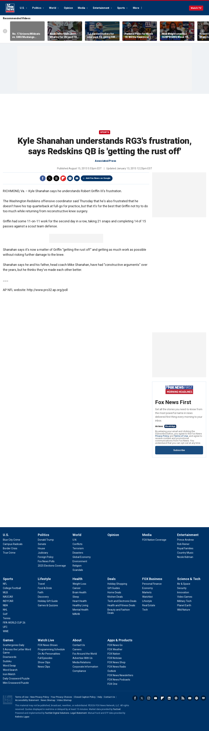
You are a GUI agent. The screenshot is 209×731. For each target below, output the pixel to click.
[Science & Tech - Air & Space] (183, 583)
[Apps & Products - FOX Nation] (113, 653)
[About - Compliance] (79, 671)
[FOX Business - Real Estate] (148, 605)
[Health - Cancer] (77, 588)
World (53, 7)
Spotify (196, 698)
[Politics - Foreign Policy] (45, 557)
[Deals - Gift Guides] (113, 588)
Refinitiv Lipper (22, 717)
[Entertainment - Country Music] (185, 552)
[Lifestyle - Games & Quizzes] (48, 605)
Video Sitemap (64, 700)
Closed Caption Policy (85, 697)
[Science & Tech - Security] (181, 588)
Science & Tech (188, 579)
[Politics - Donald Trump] (46, 539)
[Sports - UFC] (5, 626)
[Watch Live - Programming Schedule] (51, 649)
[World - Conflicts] (77, 544)
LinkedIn (169, 698)
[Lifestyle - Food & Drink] (45, 588)
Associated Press (105, 160)
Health (77, 579)
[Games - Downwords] (9, 657)
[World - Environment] (80, 561)
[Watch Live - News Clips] (44, 666)
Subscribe (179, 450)
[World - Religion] (77, 565)
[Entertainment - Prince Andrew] (185, 539)
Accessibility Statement (27, 700)
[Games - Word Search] (10, 669)
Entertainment (101, 7)
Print (70, 178)
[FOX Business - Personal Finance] (152, 583)
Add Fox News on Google (98, 178)
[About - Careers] (77, 649)
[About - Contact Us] (79, 645)
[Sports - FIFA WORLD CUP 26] (14, 622)
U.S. (22, 7)
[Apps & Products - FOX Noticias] (114, 658)
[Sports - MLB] (5, 592)
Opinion (68, 7)
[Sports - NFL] (5, 583)
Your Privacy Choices (61, 697)
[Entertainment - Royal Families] (185, 548)
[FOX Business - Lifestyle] (147, 601)
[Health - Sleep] (76, 596)
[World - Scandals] (78, 570)
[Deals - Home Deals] (114, 592)
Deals (111, 579)
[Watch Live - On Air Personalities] (49, 653)
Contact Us (109, 697)
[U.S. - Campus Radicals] (13, 544)
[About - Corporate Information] (85, 666)
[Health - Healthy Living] (80, 605)
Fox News (10, 8)
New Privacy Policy (39, 697)
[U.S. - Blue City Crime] (11, 539)
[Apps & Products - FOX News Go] (115, 645)
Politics (37, 7)
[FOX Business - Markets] (147, 592)
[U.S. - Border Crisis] (10, 548)
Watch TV (196, 8)
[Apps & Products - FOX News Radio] (116, 666)
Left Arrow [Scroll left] (5, 31)
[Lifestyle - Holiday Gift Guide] (48, 601)
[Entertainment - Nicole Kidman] (185, 557)
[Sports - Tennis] (6, 618)
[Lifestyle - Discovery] (43, 596)
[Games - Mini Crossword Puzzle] (16, 682)
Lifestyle (44, 579)
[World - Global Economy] (82, 557)
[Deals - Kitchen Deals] (115, 596)
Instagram (148, 698)
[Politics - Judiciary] (43, 552)
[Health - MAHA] (76, 614)
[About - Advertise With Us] (83, 658)
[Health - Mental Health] (80, 609)
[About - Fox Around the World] (85, 653)
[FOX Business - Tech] (145, 609)
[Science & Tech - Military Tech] (184, 601)
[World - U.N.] (75, 539)
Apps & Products (119, 640)
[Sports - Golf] (5, 614)
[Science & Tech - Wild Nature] (183, 609)
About (77, 640)
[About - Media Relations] (82, 662)
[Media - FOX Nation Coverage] (154, 539)
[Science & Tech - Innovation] (183, 592)
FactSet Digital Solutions (57, 713)
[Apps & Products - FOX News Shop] (116, 662)
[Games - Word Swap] (9, 665)
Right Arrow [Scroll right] (202, 31)
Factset (117, 709)
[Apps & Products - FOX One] (112, 683)
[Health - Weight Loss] (79, 583)
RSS (183, 698)
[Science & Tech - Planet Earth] (184, 605)
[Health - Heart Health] (80, 601)
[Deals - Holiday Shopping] (117, 583)
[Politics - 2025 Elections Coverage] (52, 565)
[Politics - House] (41, 548)
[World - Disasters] (78, 552)
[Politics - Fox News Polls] (46, 561)
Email (77, 178)
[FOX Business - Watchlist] (147, 596)
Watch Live (46, 640)
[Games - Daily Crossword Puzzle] (16, 678)
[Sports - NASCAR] (8, 596)
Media (82, 7)
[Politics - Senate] (42, 544)
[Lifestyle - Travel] (41, 583)
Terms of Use (181, 436)
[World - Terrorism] (78, 548)
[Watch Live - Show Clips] (44, 662)
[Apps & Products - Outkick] (111, 671)
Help (100, 697)
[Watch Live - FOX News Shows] (48, 645)
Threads (56, 178)
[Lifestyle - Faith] (40, 592)
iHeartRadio (203, 698)
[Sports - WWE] (6, 631)
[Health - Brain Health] (79, 592)
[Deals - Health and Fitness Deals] (121, 605)
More (136, 7)
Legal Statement (78, 713)
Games (8, 640)
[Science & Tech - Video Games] (184, 596)
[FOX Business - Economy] (147, 588)
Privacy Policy (162, 436)
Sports (121, 7)
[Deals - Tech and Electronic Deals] (121, 601)
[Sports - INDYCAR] (8, 601)
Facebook (43, 178)
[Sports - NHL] (5, 609)
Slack (176, 698)
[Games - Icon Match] (9, 674)
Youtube (155, 698)
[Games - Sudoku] (7, 661)
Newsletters (189, 698)
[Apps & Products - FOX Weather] (114, 649)
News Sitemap (48, 700)
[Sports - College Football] (12, 588)
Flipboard (63, 178)
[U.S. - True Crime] (9, 552)
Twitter (49, 178)
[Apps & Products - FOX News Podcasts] (118, 679)
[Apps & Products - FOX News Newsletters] (120, 675)
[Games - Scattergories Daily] (13, 645)
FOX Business (152, 579)
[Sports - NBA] (5, 605)
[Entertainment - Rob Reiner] (183, 544)
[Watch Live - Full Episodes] (45, 658)
